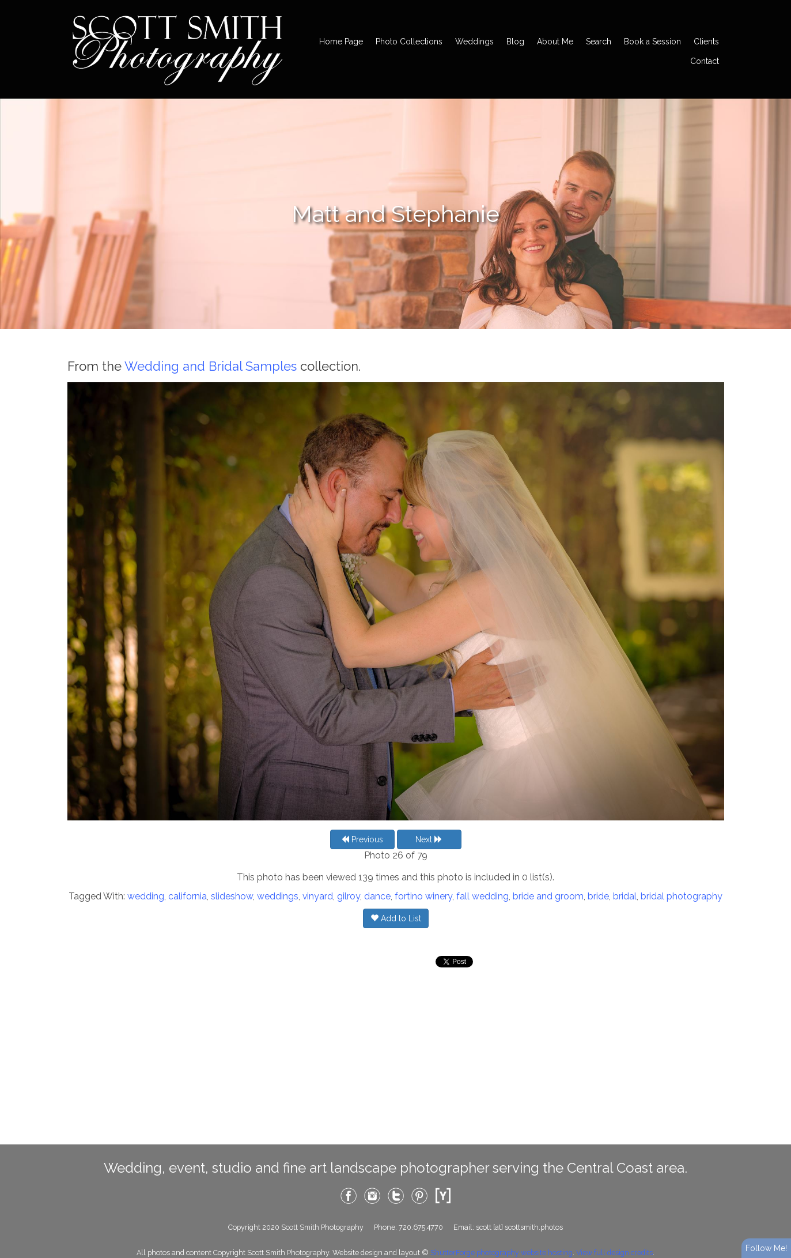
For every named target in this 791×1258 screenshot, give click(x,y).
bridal (625, 896)
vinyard (317, 896)
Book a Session (652, 41)
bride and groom (548, 896)
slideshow (232, 896)
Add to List (395, 918)
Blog (515, 41)
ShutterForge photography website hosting (501, 1252)
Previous (362, 839)
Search (598, 41)
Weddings (474, 41)
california (187, 896)
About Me (555, 41)
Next (428, 839)
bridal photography (681, 896)
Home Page (341, 41)
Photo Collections (409, 41)
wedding (145, 896)
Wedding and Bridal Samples (210, 366)
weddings (277, 896)
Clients (706, 41)
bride (598, 896)
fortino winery (423, 896)
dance (377, 896)
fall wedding (482, 896)
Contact (704, 61)
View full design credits (614, 1252)
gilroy (348, 896)
